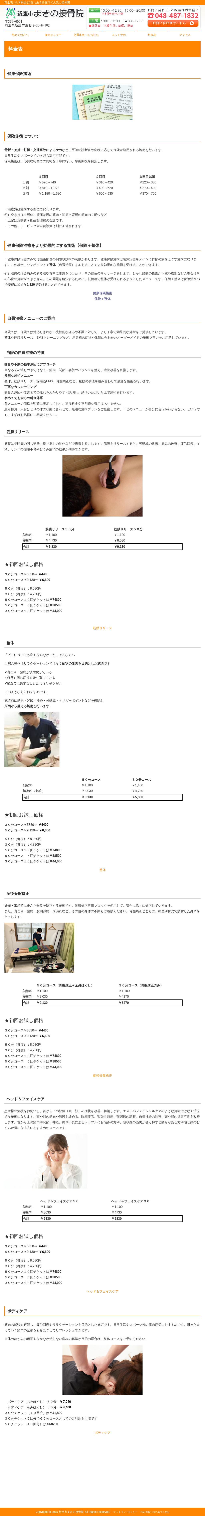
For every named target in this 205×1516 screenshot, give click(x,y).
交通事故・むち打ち (86, 34)
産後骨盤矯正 (102, 1075)
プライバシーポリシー (125, 1512)
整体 (102, 870)
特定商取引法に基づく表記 (155, 1512)
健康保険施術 (102, 293)
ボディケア (102, 1432)
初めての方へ (20, 34)
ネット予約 (119, 34)
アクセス (185, 34)
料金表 (152, 34)
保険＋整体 (102, 298)
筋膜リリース (102, 628)
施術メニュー (53, 34)
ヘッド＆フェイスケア (102, 1291)
